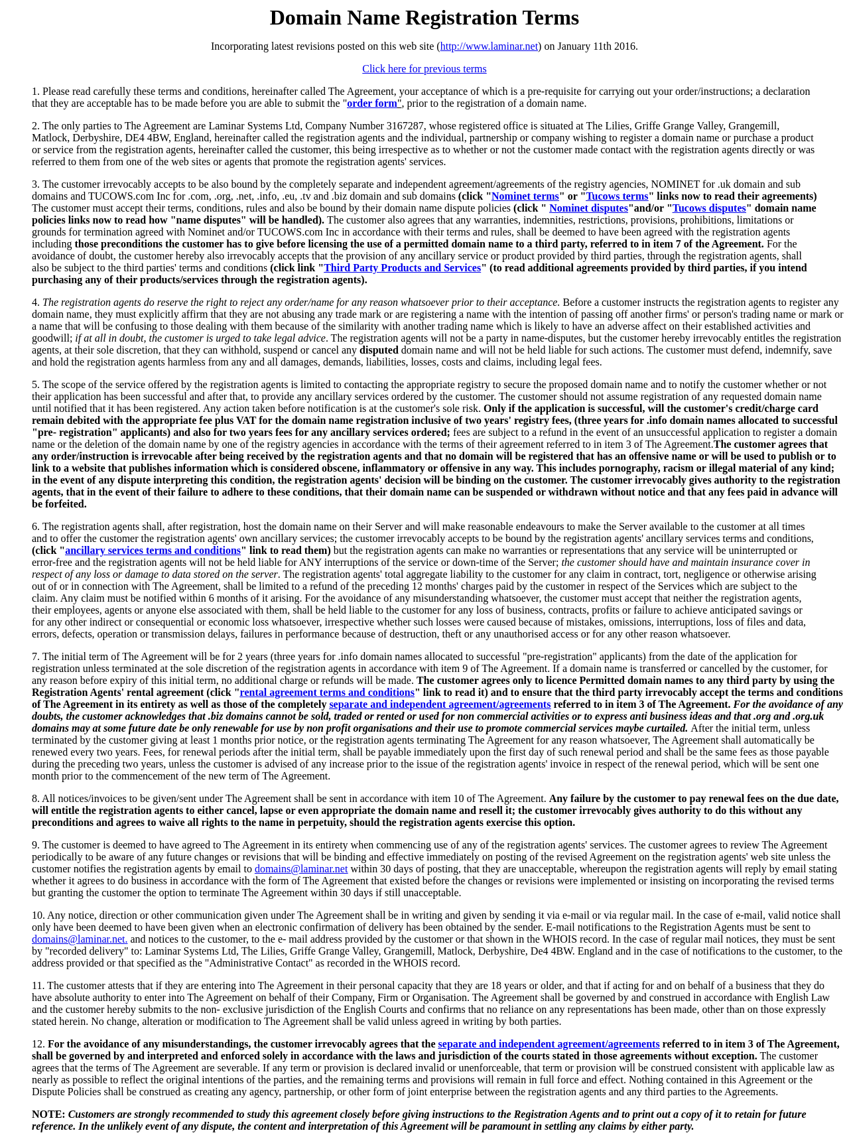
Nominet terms (525, 196)
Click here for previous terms (424, 68)
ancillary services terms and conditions (153, 550)
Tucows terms (617, 196)
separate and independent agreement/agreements (440, 704)
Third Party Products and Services (402, 267)
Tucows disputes (709, 208)
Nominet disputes (588, 208)
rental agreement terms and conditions (327, 692)
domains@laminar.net (301, 868)
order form (372, 103)
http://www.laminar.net (489, 46)
